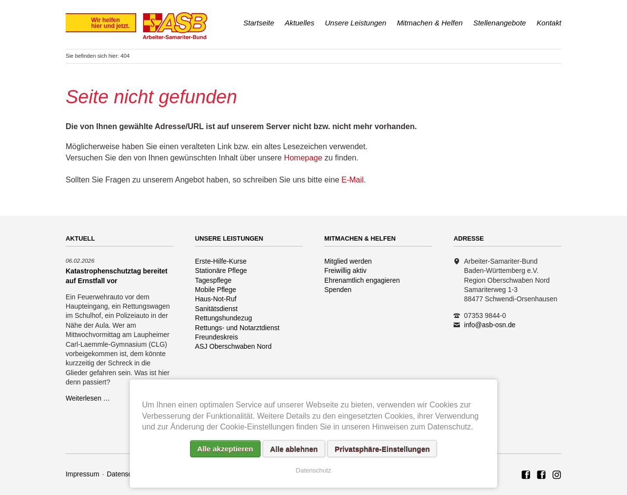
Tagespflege (213, 280)
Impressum (82, 474)
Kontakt (548, 23)
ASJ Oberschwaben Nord (233, 346)
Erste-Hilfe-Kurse (221, 261)
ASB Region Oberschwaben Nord (526, 475)
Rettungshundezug (223, 318)
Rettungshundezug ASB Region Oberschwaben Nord (557, 475)
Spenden (338, 289)
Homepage (303, 158)
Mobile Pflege (215, 289)
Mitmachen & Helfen (429, 23)
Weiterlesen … (88, 398)
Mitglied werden (348, 261)
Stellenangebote (499, 23)
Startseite (258, 23)
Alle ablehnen (294, 449)
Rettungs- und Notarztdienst (237, 328)
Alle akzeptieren (225, 449)
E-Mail (352, 180)
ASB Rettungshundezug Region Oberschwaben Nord (541, 475)
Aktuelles (299, 23)
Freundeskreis (216, 337)
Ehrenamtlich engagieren (362, 280)
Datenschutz (126, 474)
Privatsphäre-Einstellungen (382, 449)
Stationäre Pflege (221, 270)
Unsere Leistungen (355, 23)
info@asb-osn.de (489, 325)
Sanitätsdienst (216, 309)
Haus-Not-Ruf (216, 299)
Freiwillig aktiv (345, 270)
